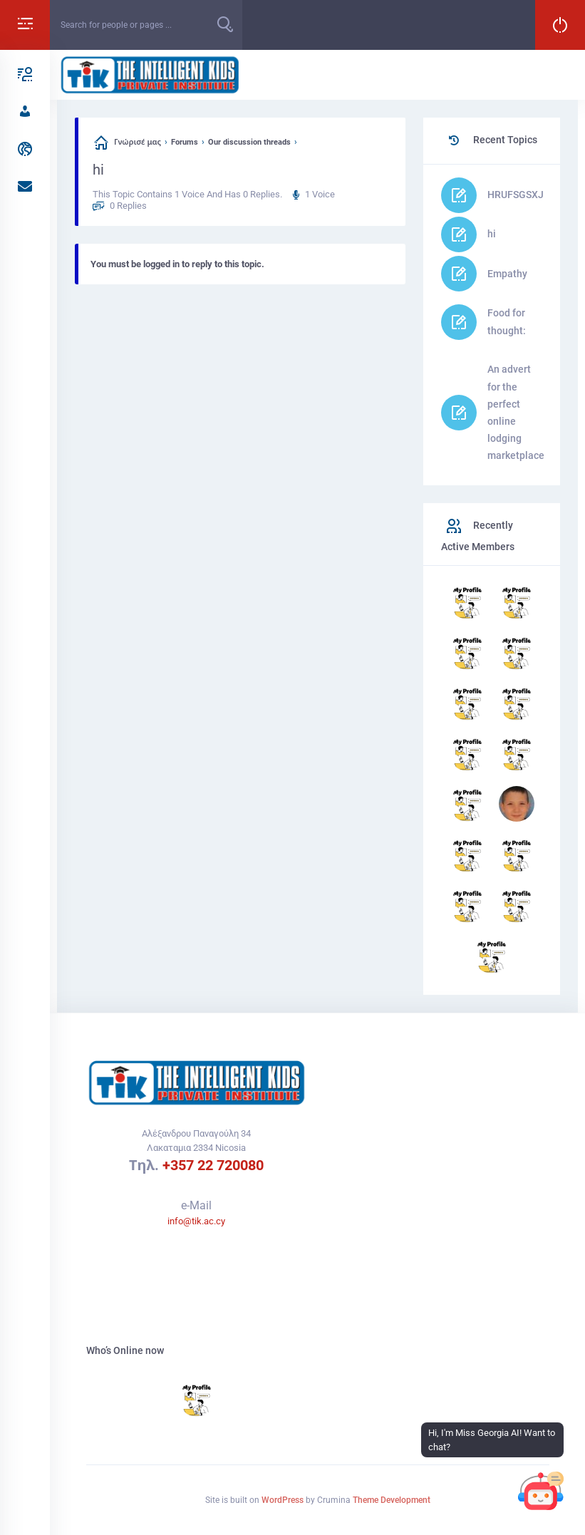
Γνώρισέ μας (137, 142)
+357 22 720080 (213, 1165)
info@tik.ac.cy (196, 1221)
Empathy (507, 273)
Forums (184, 142)
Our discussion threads (249, 142)
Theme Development (391, 1500)
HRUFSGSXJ (515, 194)
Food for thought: (506, 321)
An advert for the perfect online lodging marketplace (515, 412)
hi (491, 233)
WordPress (283, 1500)
